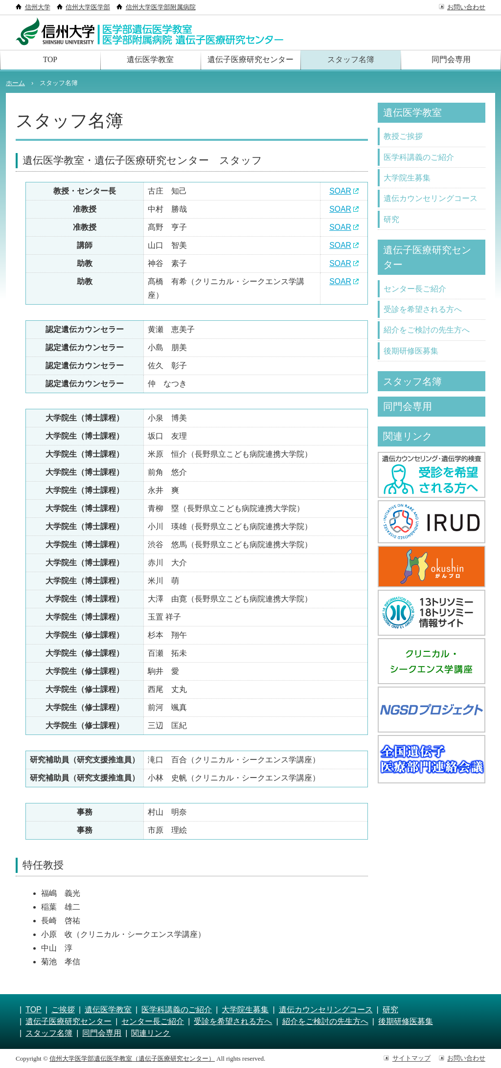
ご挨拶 (63, 1009)
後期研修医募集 (411, 354)
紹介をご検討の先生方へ (427, 333)
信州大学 (37, 7)
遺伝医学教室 (150, 60)
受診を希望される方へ (423, 312)
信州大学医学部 (88, 7)
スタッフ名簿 (350, 60)
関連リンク (409, 441)
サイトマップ (411, 1058)
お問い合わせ (466, 7)
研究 (391, 221)
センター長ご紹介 (415, 291)
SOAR (340, 191)
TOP (50, 60)
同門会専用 (451, 60)
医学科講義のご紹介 (419, 158)
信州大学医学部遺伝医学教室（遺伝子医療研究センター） (132, 1058)
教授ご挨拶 (403, 137)
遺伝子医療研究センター (250, 60)
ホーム (15, 83)
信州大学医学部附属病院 (161, 7)
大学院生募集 (407, 179)
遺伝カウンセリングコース (431, 200)
